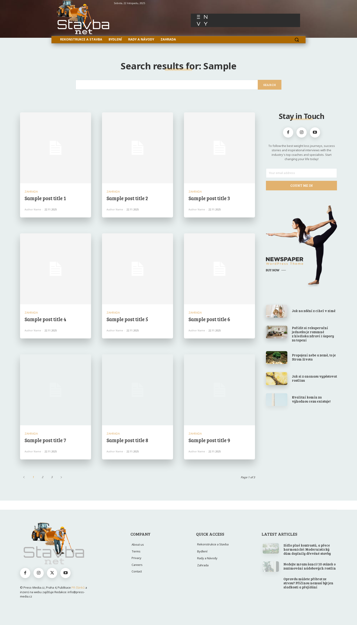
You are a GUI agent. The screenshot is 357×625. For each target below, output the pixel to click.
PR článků (78, 587)
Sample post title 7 (45, 440)
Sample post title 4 (45, 319)
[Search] (269, 85)
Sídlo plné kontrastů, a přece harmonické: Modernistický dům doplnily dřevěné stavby (307, 549)
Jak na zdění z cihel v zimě (313, 310)
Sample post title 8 (127, 440)
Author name (33, 209)
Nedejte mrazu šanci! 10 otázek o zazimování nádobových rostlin (309, 566)
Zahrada (31, 191)
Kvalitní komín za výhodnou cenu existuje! (311, 399)
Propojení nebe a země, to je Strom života (314, 357)
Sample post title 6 (209, 319)
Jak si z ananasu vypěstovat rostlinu (314, 378)
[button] (296, 39)
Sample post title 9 (209, 440)
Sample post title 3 (209, 198)
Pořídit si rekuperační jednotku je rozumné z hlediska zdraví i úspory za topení (313, 333)
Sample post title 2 (127, 198)
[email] (301, 173)
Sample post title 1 (45, 198)
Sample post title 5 (127, 319)
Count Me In (301, 185)
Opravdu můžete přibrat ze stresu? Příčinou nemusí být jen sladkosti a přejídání (308, 583)
